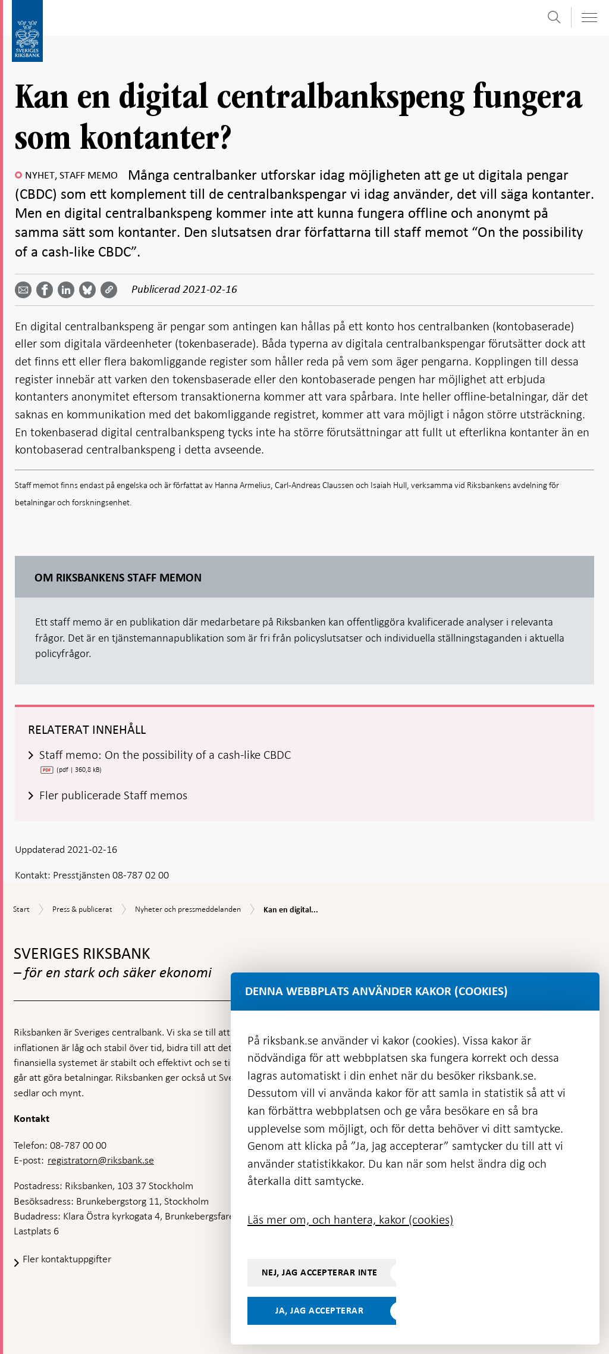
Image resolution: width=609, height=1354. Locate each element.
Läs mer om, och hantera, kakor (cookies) (350, 1219)
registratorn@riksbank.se (101, 1160)
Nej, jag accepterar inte (320, 1272)
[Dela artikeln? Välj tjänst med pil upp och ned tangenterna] (68, 290)
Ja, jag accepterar (319, 1310)
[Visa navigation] (589, 17)
